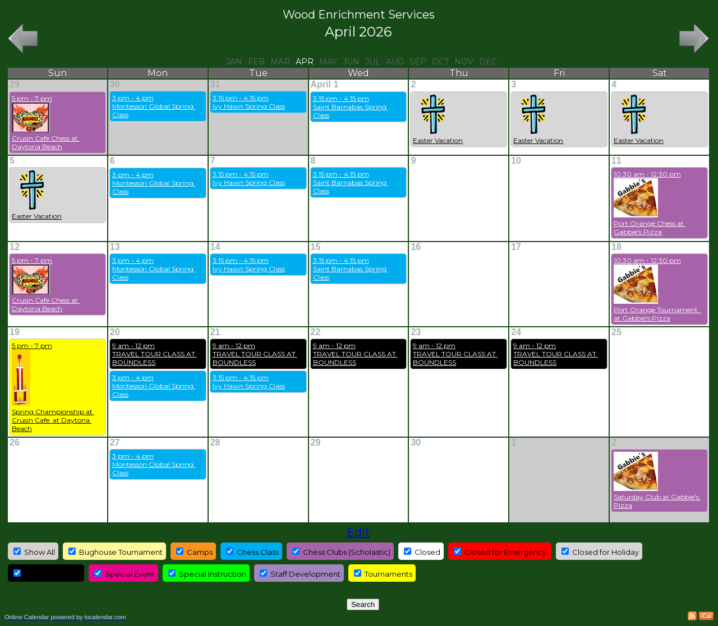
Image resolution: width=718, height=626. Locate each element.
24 (516, 332)
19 (15, 332)
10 (516, 160)
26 (15, 442)
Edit (358, 532)
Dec (488, 62)
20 (115, 332)
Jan (234, 62)
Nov (463, 62)
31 (215, 84)
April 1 (325, 84)
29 (15, 84)
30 (115, 84)
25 (616, 332)
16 (416, 247)
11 (616, 160)
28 (215, 442)
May (328, 62)
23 (416, 332)
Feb (256, 62)
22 (316, 332)
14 (215, 247)
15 (316, 247)
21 (215, 332)
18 (616, 247)
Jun (351, 62)
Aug (395, 62)
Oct (440, 62)
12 (15, 247)
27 (115, 442)
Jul (372, 62)
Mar (280, 62)
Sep (417, 62)
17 (516, 247)
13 (115, 247)
